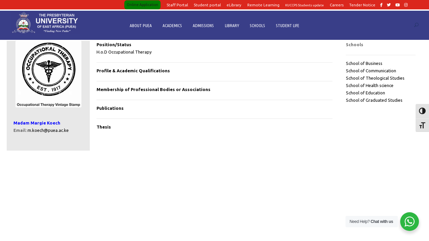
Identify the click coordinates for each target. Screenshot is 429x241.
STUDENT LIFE (287, 25)
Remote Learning (263, 5)
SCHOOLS (257, 25)
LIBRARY (232, 25)
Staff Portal (177, 5)
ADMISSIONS (203, 25)
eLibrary (234, 5)
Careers (337, 5)
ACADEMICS (172, 25)
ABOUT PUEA (141, 25)
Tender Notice (362, 5)
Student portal (207, 5)
